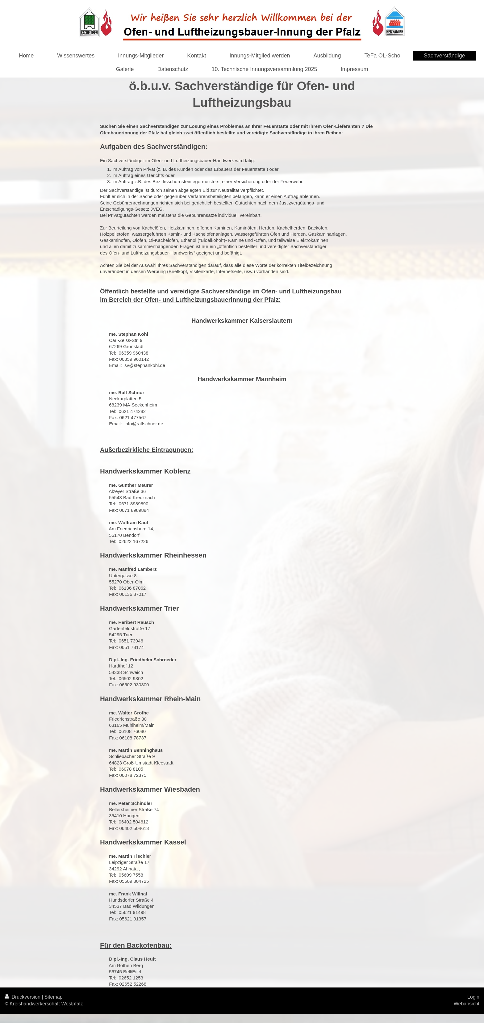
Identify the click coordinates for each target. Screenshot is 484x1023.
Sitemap (53, 997)
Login (473, 997)
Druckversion (23, 997)
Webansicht (466, 1003)
